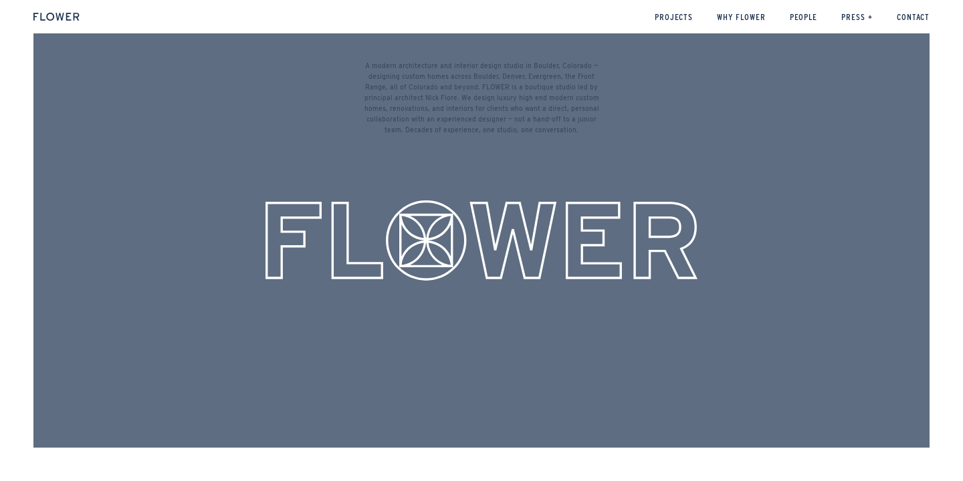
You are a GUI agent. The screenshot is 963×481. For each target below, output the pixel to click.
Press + (856, 16)
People (804, 16)
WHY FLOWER (741, 16)
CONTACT (913, 16)
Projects (674, 16)
